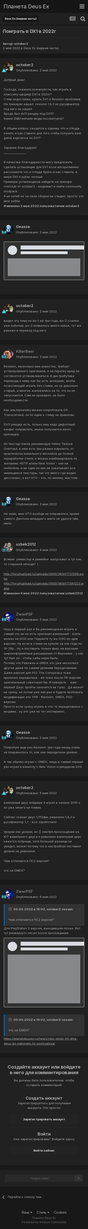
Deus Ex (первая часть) (41, 48)
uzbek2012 (26, 544)
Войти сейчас (44, 1150)
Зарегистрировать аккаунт (44, 1119)
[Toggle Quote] (10, 909)
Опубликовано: (36, 70)
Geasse (23, 226)
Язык (27, 1212)
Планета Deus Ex (26, 6)
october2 (21, 43)
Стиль (43, 1212)
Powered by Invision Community (44, 1222)
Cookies (60, 1212)
